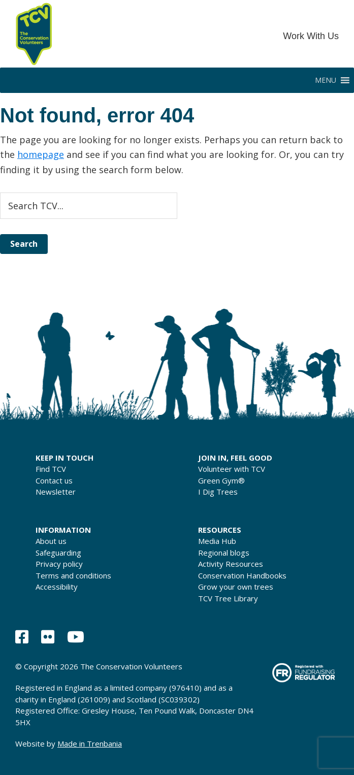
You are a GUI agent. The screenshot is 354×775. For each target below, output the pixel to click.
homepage (40, 154)
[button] (325, 80)
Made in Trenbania (89, 743)
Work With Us (311, 36)
